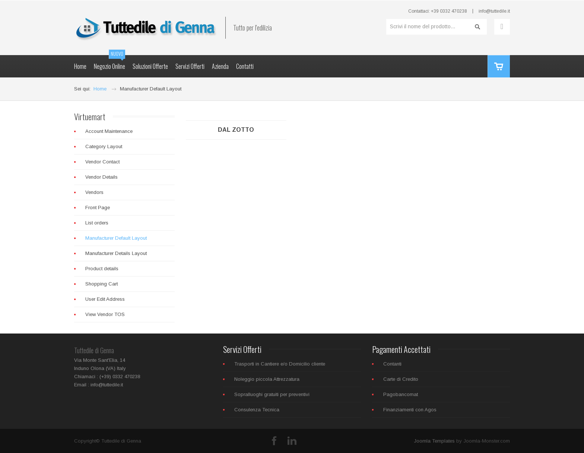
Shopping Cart (101, 284)
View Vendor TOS (105, 314)
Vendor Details (101, 177)
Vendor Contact (102, 162)
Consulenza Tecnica (256, 409)
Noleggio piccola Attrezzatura (266, 379)
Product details (101, 268)
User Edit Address (105, 299)
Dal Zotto (236, 130)
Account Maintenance (109, 131)
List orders (96, 223)
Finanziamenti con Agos (410, 409)
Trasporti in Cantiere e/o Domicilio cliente (279, 364)
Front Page (97, 207)
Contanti (392, 364)
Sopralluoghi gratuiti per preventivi (272, 394)
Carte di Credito (400, 379)
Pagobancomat (400, 394)
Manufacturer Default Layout (116, 238)
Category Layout (103, 146)
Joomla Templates (434, 441)
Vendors (94, 192)
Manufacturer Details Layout (116, 253)
